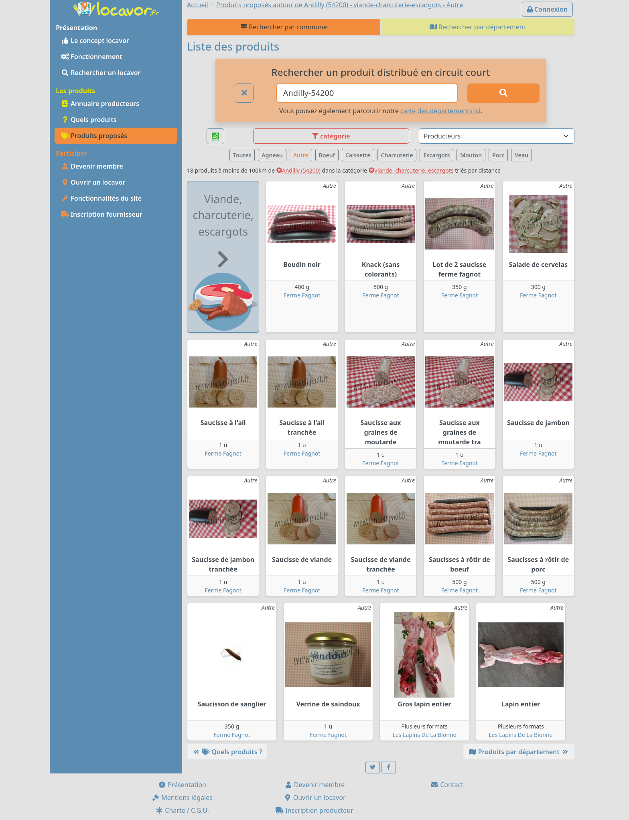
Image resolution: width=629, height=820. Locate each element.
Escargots (436, 155)
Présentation (182, 784)
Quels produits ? (227, 751)
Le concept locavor (95, 40)
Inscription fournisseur (101, 214)
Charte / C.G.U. (182, 810)
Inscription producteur (314, 810)
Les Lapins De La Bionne (425, 735)
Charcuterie (397, 155)
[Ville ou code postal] (367, 93)
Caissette (358, 155)
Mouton (471, 155)
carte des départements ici (440, 110)
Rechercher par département (478, 26)
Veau (521, 155)
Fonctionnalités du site (101, 198)
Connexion (547, 9)
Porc (498, 155)
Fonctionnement (91, 56)
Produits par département (519, 751)
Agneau (272, 155)
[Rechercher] (503, 93)
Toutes (242, 155)
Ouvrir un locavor (93, 182)
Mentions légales (182, 797)
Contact (446, 784)
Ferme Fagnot (302, 295)
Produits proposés (94, 135)
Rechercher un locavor (101, 72)
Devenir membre (92, 166)
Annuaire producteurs (100, 103)
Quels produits (89, 119)
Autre (300, 155)
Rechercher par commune (284, 26)
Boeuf (327, 155)
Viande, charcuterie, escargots (411, 170)
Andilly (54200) (298, 170)
